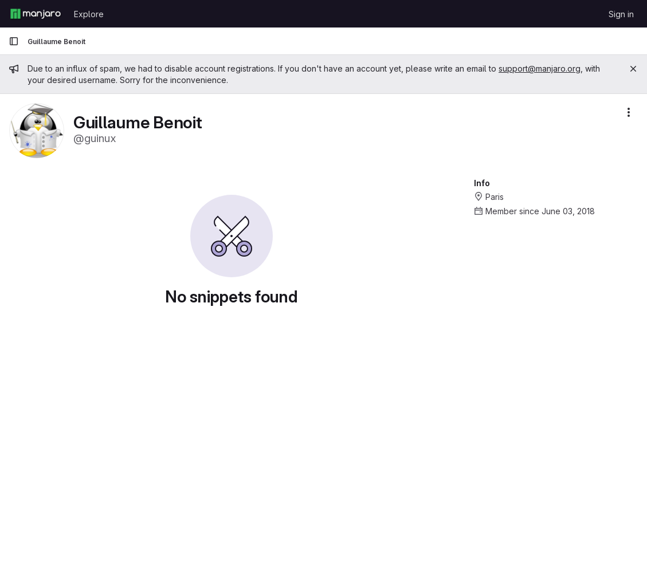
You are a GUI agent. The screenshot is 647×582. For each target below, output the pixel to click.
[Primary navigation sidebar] (14, 41)
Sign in (621, 14)
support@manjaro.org (540, 68)
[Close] (633, 69)
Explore (89, 14)
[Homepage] (35, 14)
